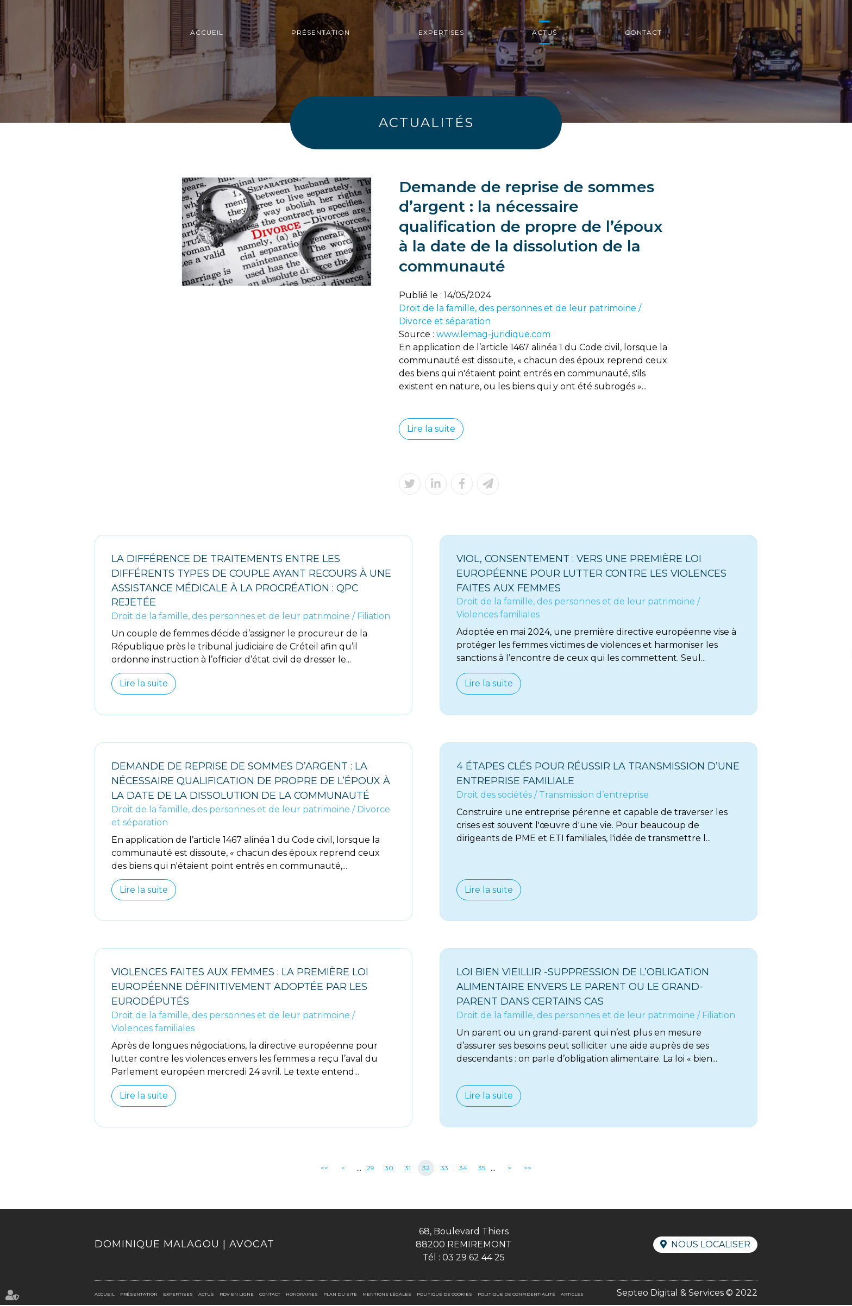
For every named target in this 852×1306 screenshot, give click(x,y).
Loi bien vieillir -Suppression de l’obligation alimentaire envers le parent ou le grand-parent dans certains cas (583, 987)
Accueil (206, 32)
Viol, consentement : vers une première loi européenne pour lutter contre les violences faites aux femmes (592, 573)
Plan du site (340, 1295)
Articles (572, 1295)
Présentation (320, 32)
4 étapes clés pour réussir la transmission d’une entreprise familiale (598, 774)
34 (463, 1169)
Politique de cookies (444, 1295)
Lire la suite (431, 429)
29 (370, 1169)
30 (389, 1169)
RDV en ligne (830, 653)
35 (481, 1169)
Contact (643, 32)
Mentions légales (386, 1295)
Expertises (441, 32)
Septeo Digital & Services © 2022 (687, 1294)
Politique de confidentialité (516, 1295)
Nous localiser (710, 1245)
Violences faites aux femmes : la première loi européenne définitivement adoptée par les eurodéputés (240, 987)
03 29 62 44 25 (473, 1258)
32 (426, 1169)
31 (408, 1169)
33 (444, 1169)
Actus (544, 32)
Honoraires (302, 1295)
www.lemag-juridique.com (494, 334)
